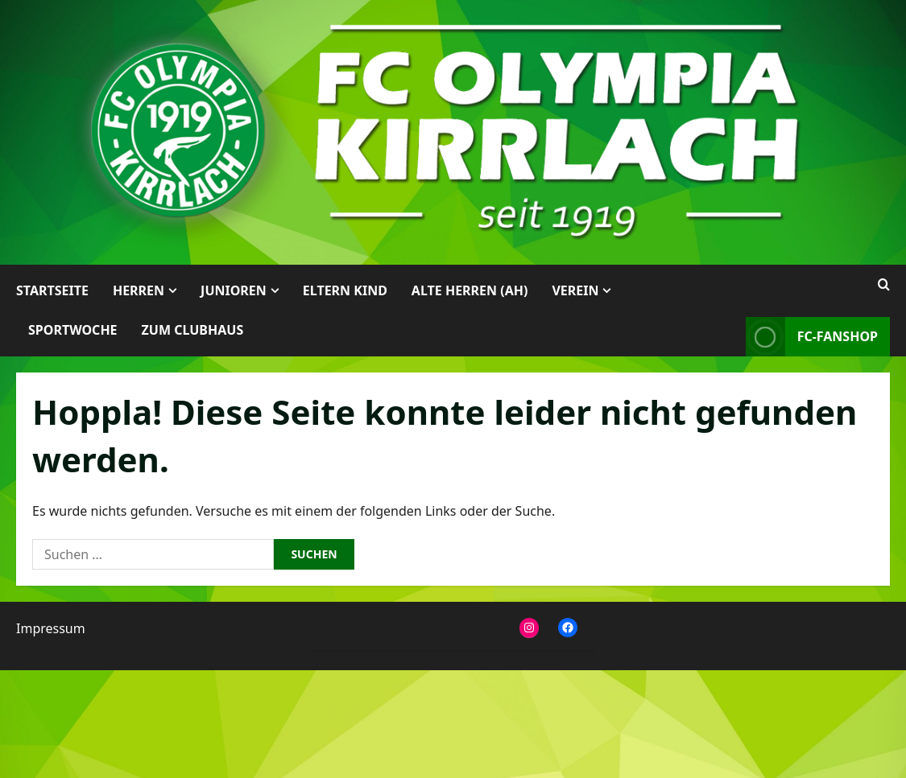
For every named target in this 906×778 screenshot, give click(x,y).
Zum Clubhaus (193, 330)
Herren (138, 290)
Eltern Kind (345, 290)
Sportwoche (73, 330)
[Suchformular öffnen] (884, 285)
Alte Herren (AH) (470, 290)
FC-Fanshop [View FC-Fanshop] (812, 336)
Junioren (234, 290)
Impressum (50, 628)
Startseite (52, 290)
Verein (575, 290)
